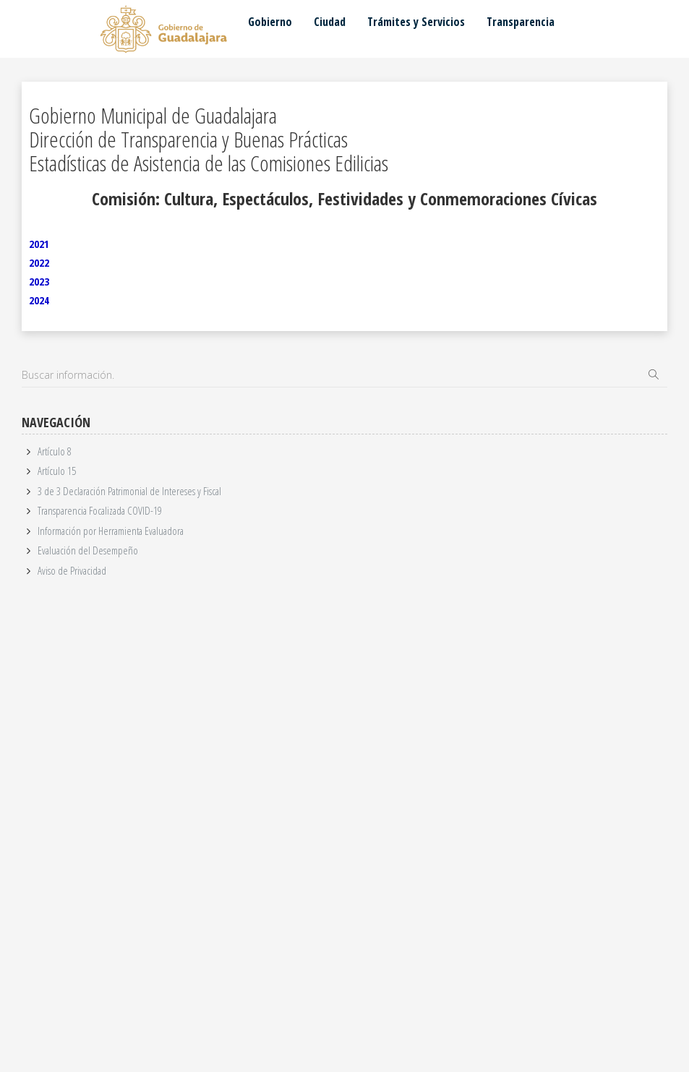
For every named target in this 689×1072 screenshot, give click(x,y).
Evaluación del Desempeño (88, 550)
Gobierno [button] (270, 22)
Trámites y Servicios (416, 22)
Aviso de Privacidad (72, 570)
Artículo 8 (55, 451)
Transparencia (521, 22)
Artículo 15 (57, 470)
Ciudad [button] (330, 22)
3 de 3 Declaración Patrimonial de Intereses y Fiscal (129, 491)
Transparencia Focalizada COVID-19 (100, 510)
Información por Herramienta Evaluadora (111, 530)
